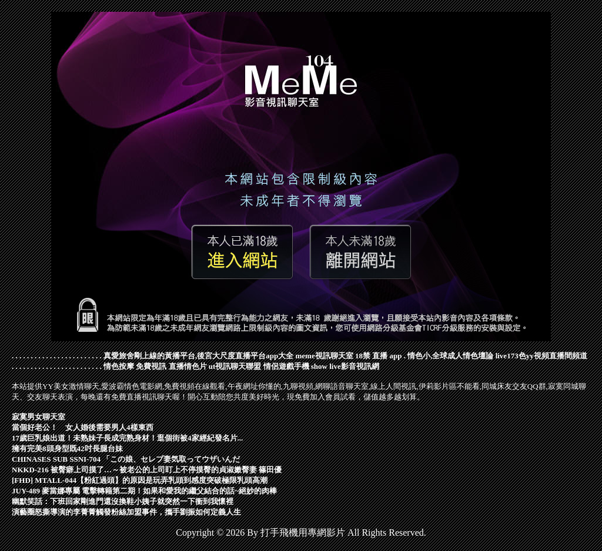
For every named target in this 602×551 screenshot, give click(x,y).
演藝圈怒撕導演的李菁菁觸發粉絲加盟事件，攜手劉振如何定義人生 (126, 512)
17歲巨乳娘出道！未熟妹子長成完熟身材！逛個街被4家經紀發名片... (127, 438)
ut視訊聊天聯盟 (235, 366)
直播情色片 (188, 366)
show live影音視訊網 (345, 366)
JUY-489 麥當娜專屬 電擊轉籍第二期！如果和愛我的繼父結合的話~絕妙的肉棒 (144, 490)
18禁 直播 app (378, 355)
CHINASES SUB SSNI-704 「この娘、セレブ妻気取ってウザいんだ (126, 459)
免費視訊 (151, 366)
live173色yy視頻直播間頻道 (541, 355)
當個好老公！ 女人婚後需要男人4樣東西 (82, 427)
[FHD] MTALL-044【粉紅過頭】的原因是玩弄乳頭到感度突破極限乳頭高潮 (139, 480)
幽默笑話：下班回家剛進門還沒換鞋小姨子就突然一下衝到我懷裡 (122, 501)
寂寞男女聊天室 (38, 416)
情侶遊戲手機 (286, 366)
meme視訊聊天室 (324, 355)
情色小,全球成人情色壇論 (450, 355)
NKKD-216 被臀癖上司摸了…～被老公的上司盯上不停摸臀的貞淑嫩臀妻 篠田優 (147, 469)
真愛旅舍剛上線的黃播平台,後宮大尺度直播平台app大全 (198, 355)
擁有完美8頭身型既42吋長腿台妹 (67, 448)
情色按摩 (118, 366)
